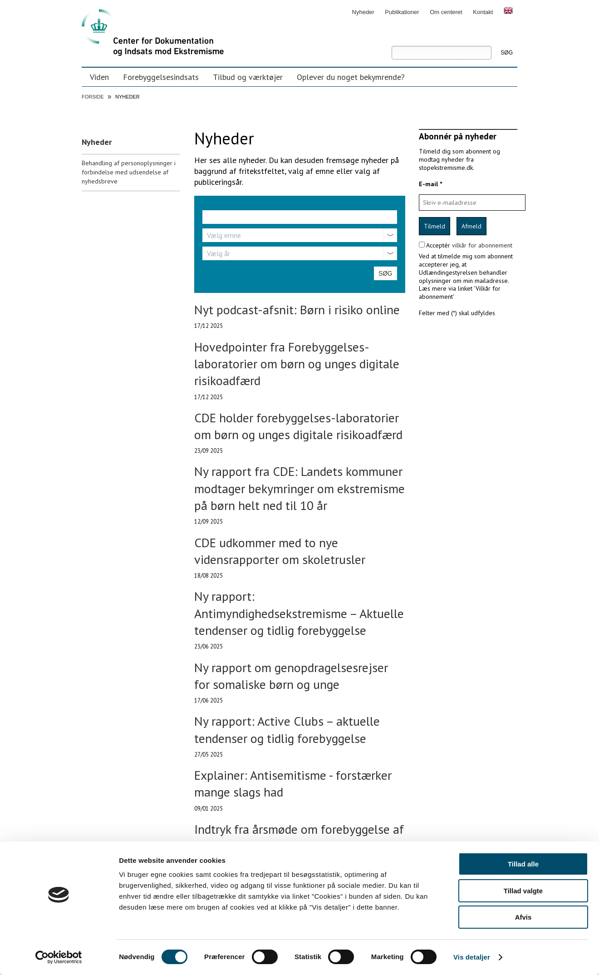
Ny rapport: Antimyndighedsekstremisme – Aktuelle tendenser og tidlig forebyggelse (299, 613)
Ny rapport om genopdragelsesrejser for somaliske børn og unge (291, 676)
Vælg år (218, 253)
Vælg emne (224, 235)
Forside (93, 96)
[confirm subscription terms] (422, 244)
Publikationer (402, 12)
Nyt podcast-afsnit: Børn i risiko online (297, 309)
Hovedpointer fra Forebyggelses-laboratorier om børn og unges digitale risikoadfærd (296, 363)
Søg (391, 39)
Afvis (523, 917)
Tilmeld (434, 226)
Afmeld (471, 226)
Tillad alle (523, 864)
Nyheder (363, 12)
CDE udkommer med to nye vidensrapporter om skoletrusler (279, 551)
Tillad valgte (523, 891)
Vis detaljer (471, 957)
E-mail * (430, 184)
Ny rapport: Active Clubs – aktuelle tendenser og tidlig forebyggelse (287, 729)
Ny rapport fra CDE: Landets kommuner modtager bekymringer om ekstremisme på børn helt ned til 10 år (299, 488)
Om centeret (446, 12)
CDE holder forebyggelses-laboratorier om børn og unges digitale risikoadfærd (298, 426)
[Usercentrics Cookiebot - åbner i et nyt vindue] (58, 957)
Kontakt (483, 12)
